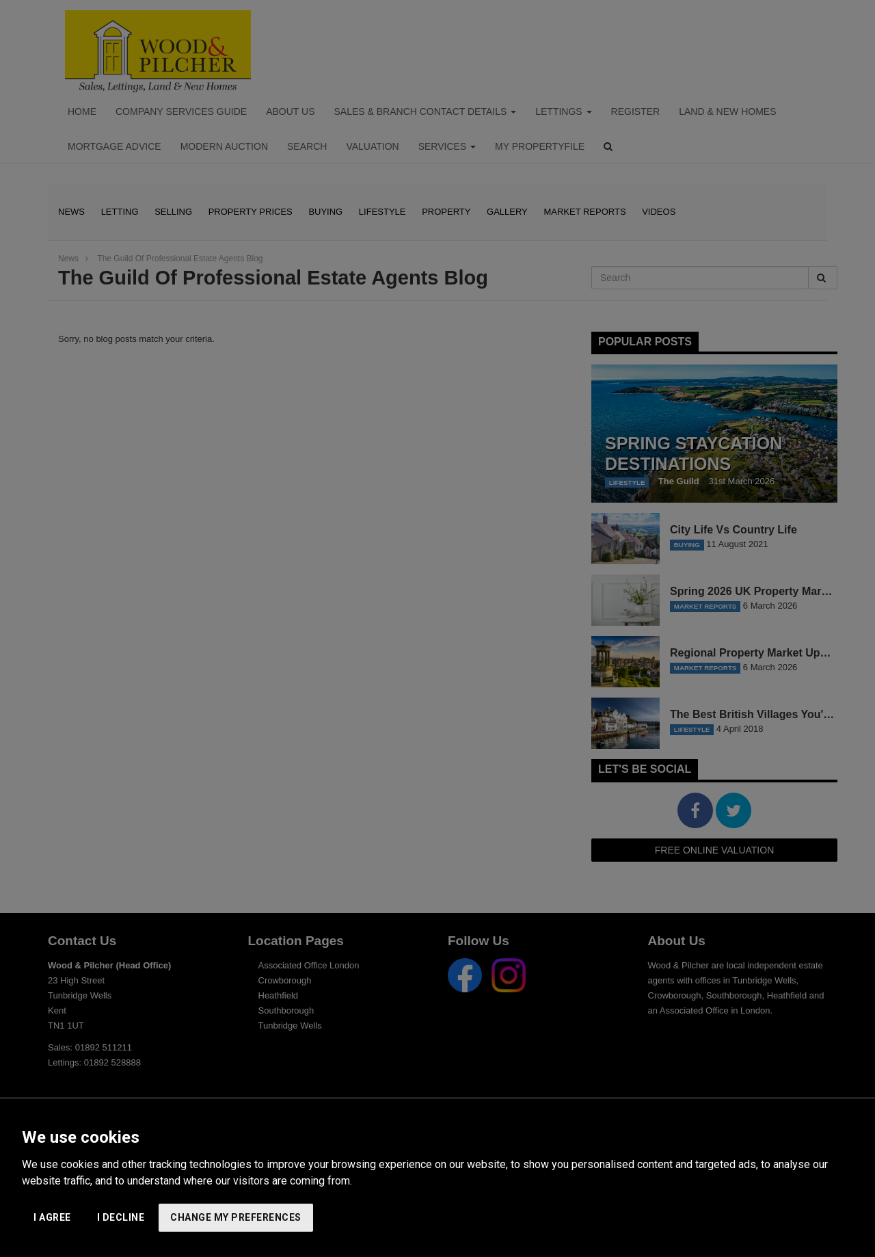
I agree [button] (52, 1217)
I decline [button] (121, 1217)
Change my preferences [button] (235, 1217)
